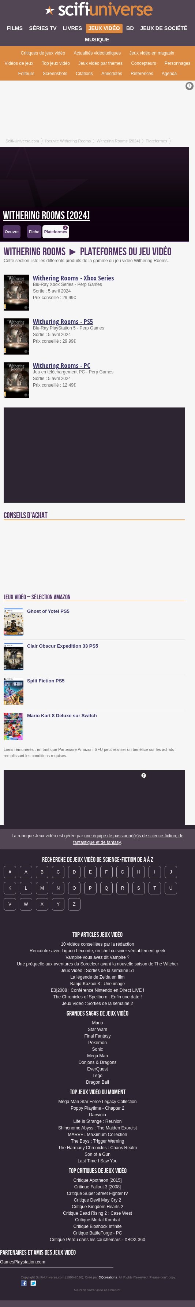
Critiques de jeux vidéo (43, 53)
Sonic (97, 1049)
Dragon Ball (97, 1082)
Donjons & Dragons (97, 1062)
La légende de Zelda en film (97, 977)
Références (142, 73)
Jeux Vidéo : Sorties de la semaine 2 (97, 1003)
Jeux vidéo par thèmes (100, 63)
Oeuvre (12, 232)
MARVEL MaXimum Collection (97, 1134)
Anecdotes (111, 73)
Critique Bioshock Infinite (97, 1226)
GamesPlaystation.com (22, 1262)
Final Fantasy (97, 1036)
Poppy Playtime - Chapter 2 (97, 1108)
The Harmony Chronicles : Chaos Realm (97, 1147)
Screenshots (55, 73)
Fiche (34, 232)
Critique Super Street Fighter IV (97, 1193)
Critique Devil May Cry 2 (97, 1200)
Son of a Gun (97, 1154)
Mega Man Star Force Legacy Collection (97, 1101)
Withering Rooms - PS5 (63, 321)
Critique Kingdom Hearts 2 (97, 1206)
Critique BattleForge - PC (97, 1233)
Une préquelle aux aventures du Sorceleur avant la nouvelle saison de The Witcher (97, 964)
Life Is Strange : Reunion (97, 1121)
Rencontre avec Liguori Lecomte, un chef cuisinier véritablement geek (97, 950)
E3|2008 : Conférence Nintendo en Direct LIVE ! (97, 990)
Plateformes (56, 230)
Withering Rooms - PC (61, 365)
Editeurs (26, 73)
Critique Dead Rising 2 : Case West (97, 1213)
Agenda (169, 73)
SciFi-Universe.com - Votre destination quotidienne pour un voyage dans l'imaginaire (97, 11)
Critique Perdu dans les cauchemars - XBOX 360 (97, 1239)
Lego (97, 1075)
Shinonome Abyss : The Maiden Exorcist (97, 1128)
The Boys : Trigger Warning (97, 1141)
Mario (97, 1022)
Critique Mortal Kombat (97, 1219)
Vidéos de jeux (18, 63)
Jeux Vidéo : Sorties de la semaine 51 (97, 970)
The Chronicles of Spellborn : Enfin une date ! (97, 996)
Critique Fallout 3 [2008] (97, 1186)
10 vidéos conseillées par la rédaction (97, 944)
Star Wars (97, 1029)
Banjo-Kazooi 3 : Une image (97, 983)
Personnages (178, 63)
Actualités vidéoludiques (97, 53)
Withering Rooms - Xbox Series (73, 277)
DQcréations (108, 1277)
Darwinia (97, 1114)
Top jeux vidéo (56, 63)
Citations (84, 73)
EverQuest (97, 1069)
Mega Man (97, 1055)
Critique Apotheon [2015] (97, 1180)
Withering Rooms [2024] (46, 215)
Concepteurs (143, 63)
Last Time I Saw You (97, 1160)
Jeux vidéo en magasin (152, 53)
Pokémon (97, 1042)
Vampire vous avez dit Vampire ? (97, 957)
